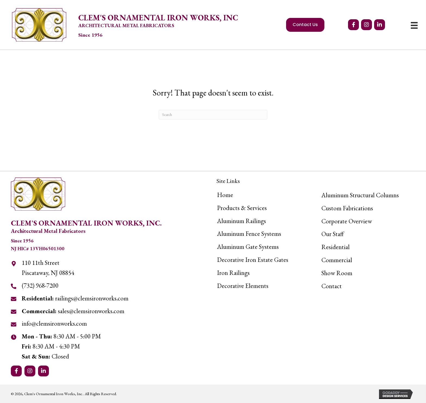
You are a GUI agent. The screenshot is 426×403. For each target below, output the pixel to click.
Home (225, 195)
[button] (353, 24)
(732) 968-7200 (40, 285)
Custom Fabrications (347, 208)
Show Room (336, 273)
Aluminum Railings (241, 221)
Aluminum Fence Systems (249, 234)
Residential (335, 247)
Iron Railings (233, 273)
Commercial (336, 260)
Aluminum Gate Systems (248, 247)
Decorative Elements (242, 286)
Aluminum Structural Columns (360, 195)
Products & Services (242, 208)
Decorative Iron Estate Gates (252, 260)
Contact (331, 286)
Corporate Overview (346, 221)
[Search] (213, 114)
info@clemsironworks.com (54, 323)
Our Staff (332, 234)
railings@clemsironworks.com (75, 298)
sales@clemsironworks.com (73, 311)
